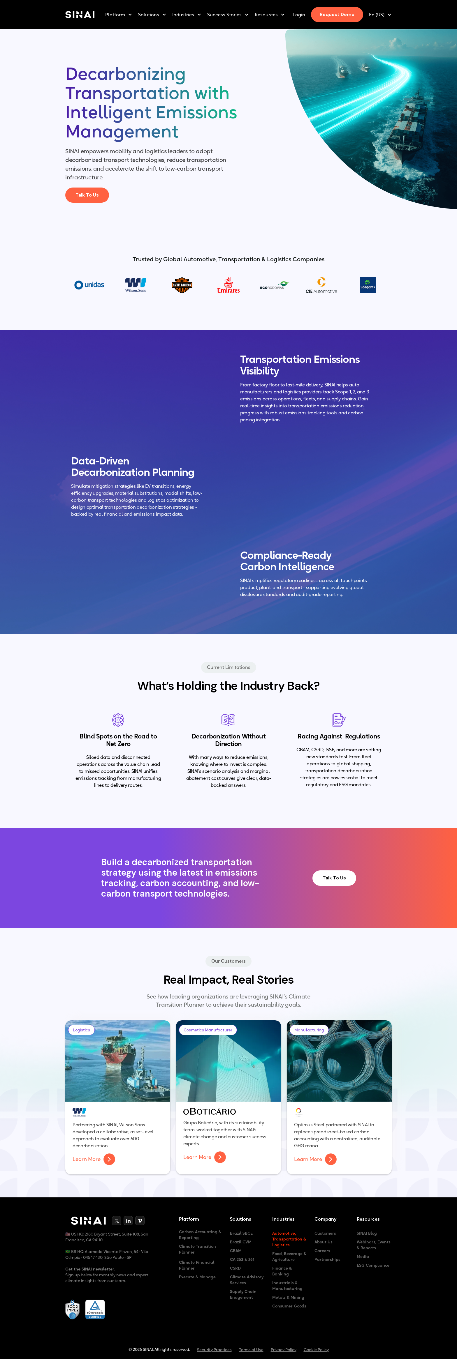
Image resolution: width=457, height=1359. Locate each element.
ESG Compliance (373, 1265)
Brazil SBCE (241, 1233)
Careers (322, 1250)
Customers (325, 1233)
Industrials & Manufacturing (287, 1285)
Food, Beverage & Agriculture (289, 1256)
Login (299, 14)
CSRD (235, 1268)
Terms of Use (251, 1350)
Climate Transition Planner (197, 1249)
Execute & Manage (197, 1277)
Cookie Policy (316, 1350)
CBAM (236, 1250)
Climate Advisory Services (246, 1279)
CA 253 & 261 (242, 1259)
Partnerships (327, 1259)
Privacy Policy (283, 1350)
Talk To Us (87, 195)
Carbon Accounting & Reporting (200, 1234)
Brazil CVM (241, 1242)
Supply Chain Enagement (243, 1294)
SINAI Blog (367, 1233)
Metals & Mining (288, 1297)
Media (363, 1256)
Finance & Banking (282, 1271)
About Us (323, 1242)
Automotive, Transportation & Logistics (289, 1239)
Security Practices (214, 1350)
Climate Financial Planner (196, 1265)
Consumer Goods (289, 1306)
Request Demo (337, 14)
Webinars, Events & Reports (374, 1244)
